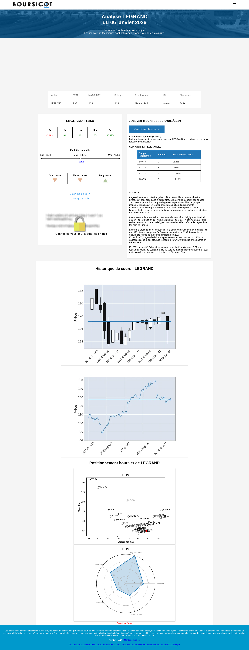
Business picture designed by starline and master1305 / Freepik (151, 644)
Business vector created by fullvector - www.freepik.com (94, 644)
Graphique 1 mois (80, 194)
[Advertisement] (124, 62)
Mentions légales (132, 640)
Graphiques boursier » (146, 129)
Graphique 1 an (80, 198)
